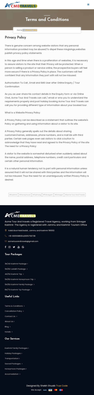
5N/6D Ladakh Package (16, 269)
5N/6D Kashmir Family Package (19, 284)
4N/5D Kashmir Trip (14, 274)
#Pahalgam (48, 195)
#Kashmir (13, 195)
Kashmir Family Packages (17, 348)
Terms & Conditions (14, 306)
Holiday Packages (13, 353)
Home (19, 30)
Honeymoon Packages (16, 368)
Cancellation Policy (14, 311)
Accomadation (12, 374)
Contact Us (11, 316)
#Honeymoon (25, 195)
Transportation (12, 358)
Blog (7, 326)
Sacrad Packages (13, 363)
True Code (62, 385)
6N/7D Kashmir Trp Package (18, 289)
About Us (9, 321)
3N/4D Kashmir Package (16, 263)
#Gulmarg (37, 195)
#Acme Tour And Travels (75, 195)
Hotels (8, 331)
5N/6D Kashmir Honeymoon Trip (20, 279)
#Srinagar (59, 195)
